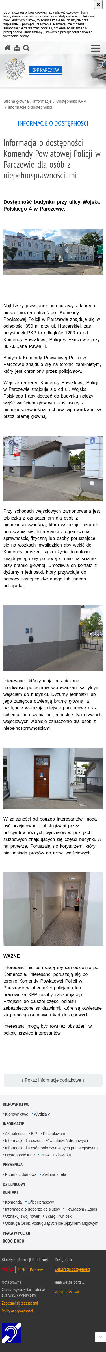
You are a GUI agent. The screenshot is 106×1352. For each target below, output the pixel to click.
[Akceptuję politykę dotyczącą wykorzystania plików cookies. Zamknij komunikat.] (98, 4)
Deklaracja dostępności (72, 1269)
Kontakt (10, 1192)
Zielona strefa (54, 1174)
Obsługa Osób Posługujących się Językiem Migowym (52, 1223)
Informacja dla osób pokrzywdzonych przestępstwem (51, 1148)
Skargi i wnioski (58, 1216)
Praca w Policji (16, 1233)
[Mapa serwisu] (17, 47)
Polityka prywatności (17, 1311)
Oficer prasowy (41, 1202)
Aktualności (15, 1133)
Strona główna (16, 101)
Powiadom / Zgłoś (81, 1209)
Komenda (13, 1202)
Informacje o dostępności (30, 107)
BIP (34, 1133)
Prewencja (13, 1164)
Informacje (42, 101)
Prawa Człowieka (55, 1155)
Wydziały (42, 1114)
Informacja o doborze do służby (32, 1209)
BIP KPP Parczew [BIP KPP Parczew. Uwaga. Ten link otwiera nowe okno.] (30, 1269)
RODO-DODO (13, 1241)
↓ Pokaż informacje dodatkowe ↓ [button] (53, 1080)
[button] (95, 48)
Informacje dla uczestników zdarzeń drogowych (46, 1140)
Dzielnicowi (14, 1184)
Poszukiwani (54, 1133)
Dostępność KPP (71, 101)
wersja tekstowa (67, 1291)
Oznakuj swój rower (22, 1216)
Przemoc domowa (21, 1174)
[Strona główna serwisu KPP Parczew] (8, 47)
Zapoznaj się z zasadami (20, 1303)
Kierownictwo (16, 1104)
